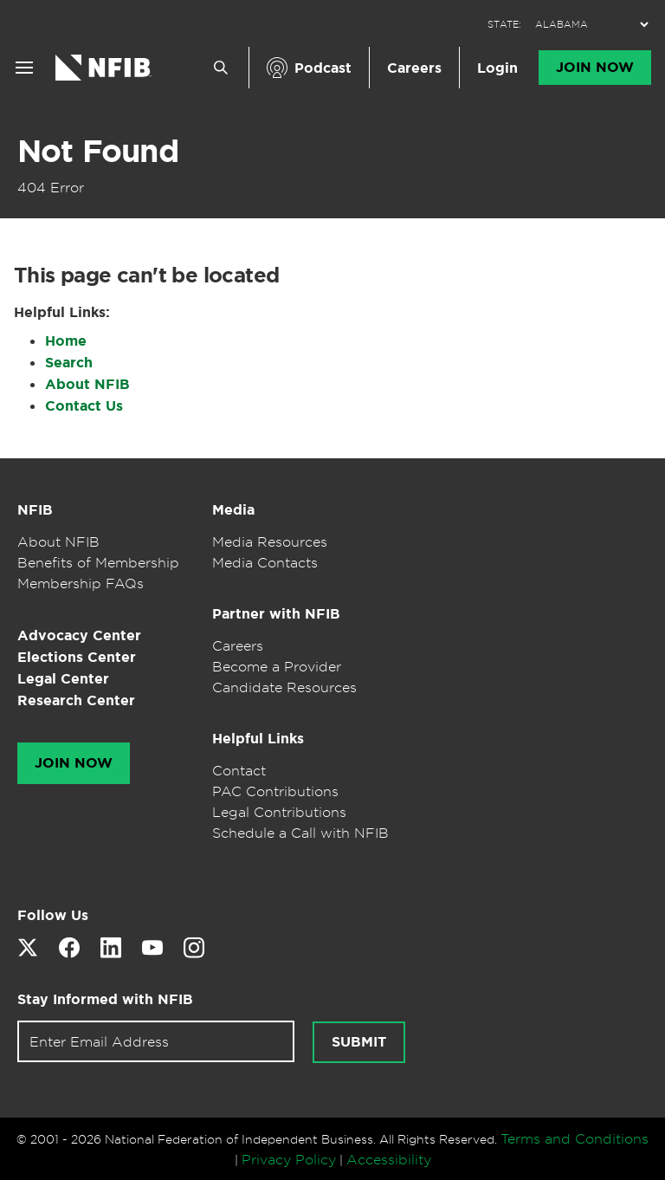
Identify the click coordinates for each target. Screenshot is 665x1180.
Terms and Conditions (574, 1138)
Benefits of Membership (98, 562)
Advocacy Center (79, 635)
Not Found (97, 151)
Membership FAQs (80, 583)
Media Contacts (265, 562)
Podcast (323, 68)
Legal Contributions (279, 811)
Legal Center (63, 679)
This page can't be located (146, 275)
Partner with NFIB (276, 614)
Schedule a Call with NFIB (300, 832)
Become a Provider (276, 666)
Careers (414, 68)
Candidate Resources (284, 687)
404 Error (50, 187)
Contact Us (84, 406)
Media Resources (269, 541)
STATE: (504, 24)
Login (497, 68)
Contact (239, 770)
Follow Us (52, 915)
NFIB (35, 510)
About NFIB (87, 384)
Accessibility (388, 1159)
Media (233, 510)
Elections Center (76, 657)
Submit (359, 1042)
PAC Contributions (275, 791)
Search (69, 362)
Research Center (76, 700)
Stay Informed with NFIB (105, 999)
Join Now (595, 68)
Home (66, 341)
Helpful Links (258, 738)
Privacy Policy (289, 1159)
